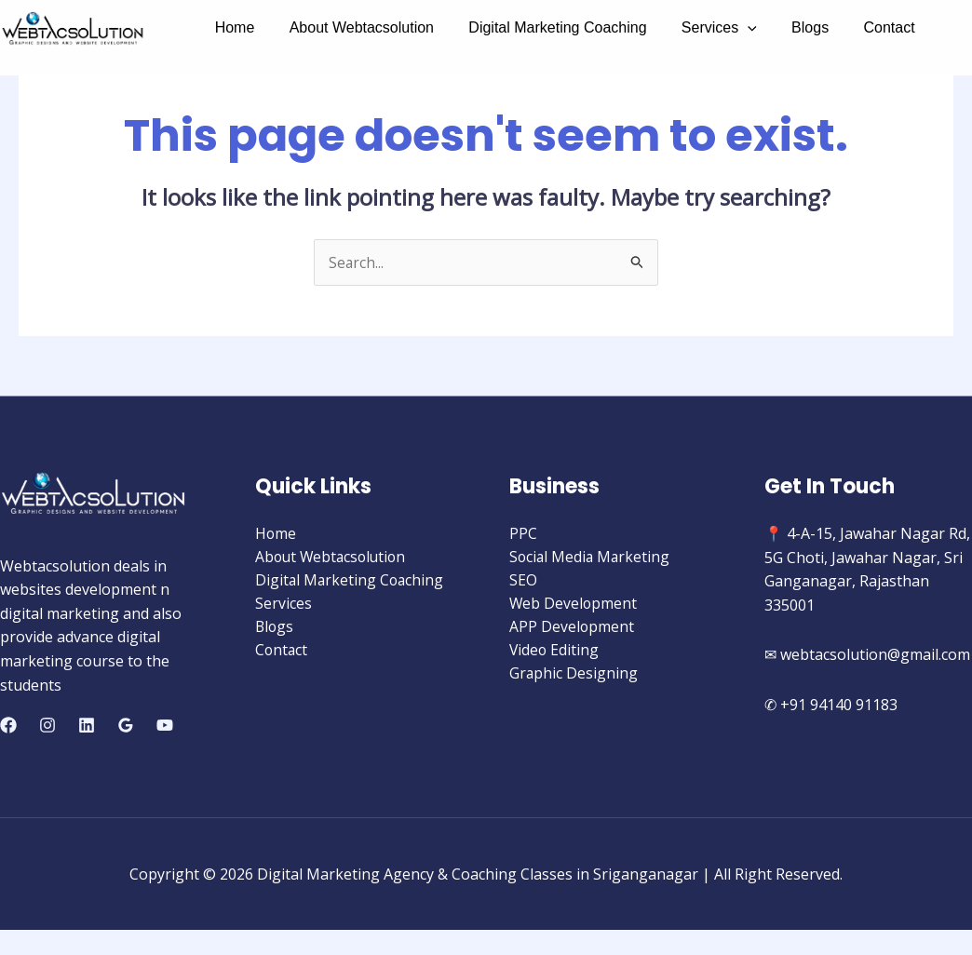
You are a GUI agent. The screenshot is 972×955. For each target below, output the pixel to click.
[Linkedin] (86, 726)
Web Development (574, 605)
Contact (861, 27)
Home (232, 27)
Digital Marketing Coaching (545, 27)
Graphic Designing (574, 676)
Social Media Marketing (591, 557)
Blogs (787, 27)
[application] (731, 27)
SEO (523, 582)
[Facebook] (8, 726)
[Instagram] (47, 726)
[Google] (125, 726)
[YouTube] (164, 726)
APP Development (572, 629)
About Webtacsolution (354, 27)
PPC (523, 534)
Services (701, 27)
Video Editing (555, 653)
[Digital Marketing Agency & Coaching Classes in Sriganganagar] (72, 28)
